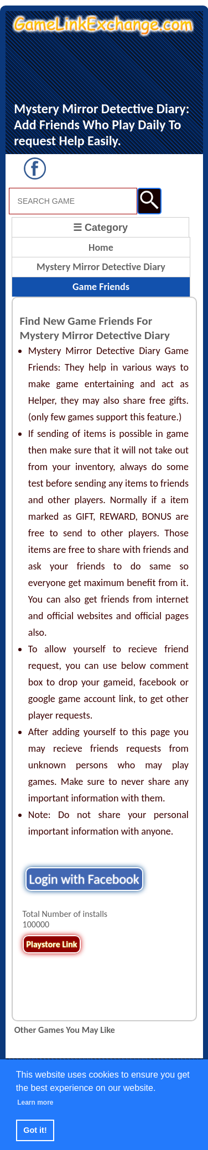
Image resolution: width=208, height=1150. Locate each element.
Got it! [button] (34, 1130)
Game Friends (100, 287)
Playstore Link (52, 944)
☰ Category (100, 227)
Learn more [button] (35, 1102)
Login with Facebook (84, 879)
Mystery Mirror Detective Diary (101, 267)
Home (101, 247)
